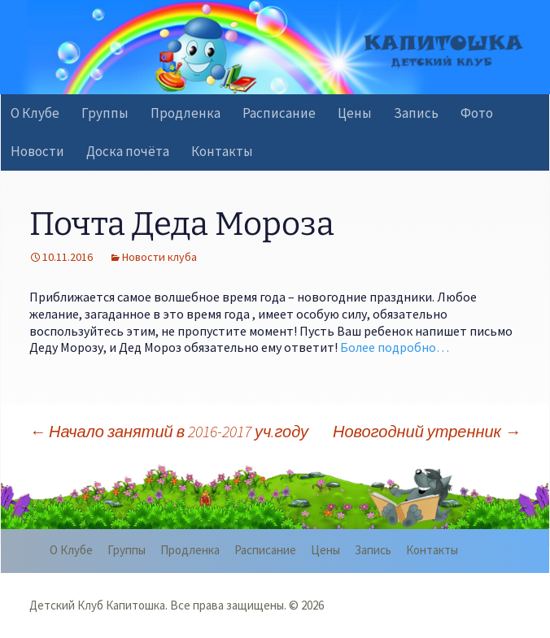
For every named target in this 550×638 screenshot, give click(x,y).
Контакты (222, 151)
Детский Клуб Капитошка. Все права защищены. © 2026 (176, 605)
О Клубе (35, 113)
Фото (477, 113)
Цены (355, 113)
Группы (105, 113)
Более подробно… (394, 347)
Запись (416, 113)
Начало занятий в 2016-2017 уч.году (168, 431)
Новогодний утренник (427, 431)
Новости (37, 151)
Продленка (185, 113)
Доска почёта (127, 151)
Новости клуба (159, 257)
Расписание (279, 113)
